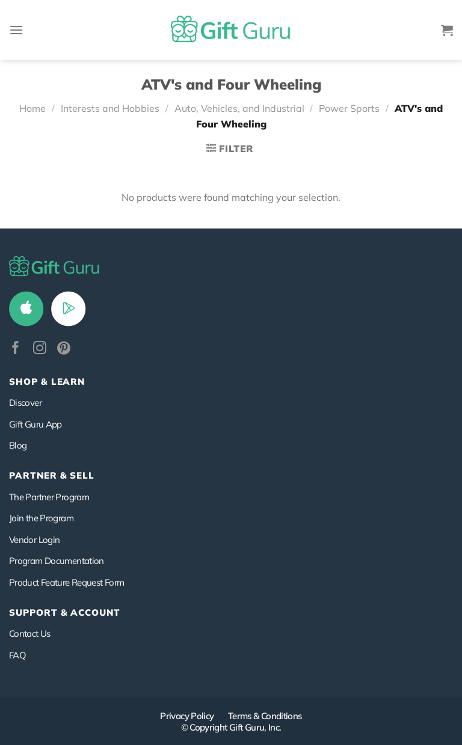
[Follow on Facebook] (15, 349)
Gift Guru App (35, 424)
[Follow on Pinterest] (63, 349)
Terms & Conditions (265, 716)
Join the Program (41, 518)
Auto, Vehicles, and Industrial (239, 108)
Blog (17, 445)
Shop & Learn (47, 381)
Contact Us (30, 633)
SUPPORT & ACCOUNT (64, 612)
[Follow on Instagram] (39, 349)
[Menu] (16, 29)
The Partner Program (49, 497)
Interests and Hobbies (110, 108)
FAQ (17, 655)
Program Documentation (56, 560)
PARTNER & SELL (51, 475)
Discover (25, 402)
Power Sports (349, 108)
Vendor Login (34, 539)
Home (32, 108)
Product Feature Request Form (66, 582)
